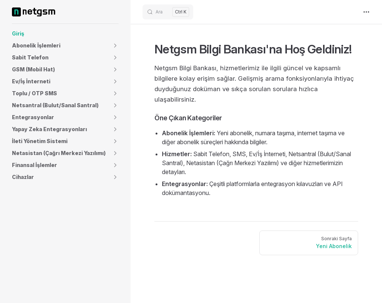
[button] (65, 46)
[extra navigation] (366, 12)
